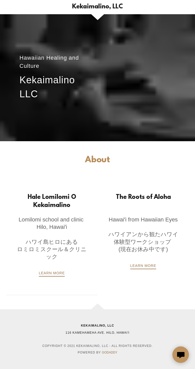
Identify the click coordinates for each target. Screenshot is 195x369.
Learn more (143, 266)
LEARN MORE (52, 273)
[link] (97, 7)
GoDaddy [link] (109, 352)
